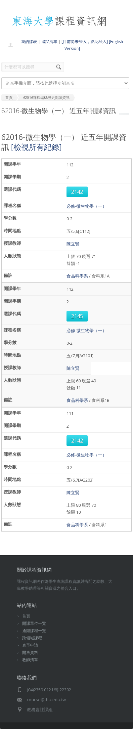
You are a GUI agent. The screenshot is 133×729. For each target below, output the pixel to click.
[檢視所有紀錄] (36, 147)
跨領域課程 (32, 638)
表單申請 (30, 645)
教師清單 (30, 660)
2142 (77, 191)
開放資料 (30, 652)
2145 (77, 316)
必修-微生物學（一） (86, 206)
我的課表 (29, 41)
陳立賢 (72, 244)
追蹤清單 (49, 41)
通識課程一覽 (34, 630)
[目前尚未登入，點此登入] (85, 41)
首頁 (26, 616)
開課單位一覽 (34, 623)
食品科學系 (77, 276)
